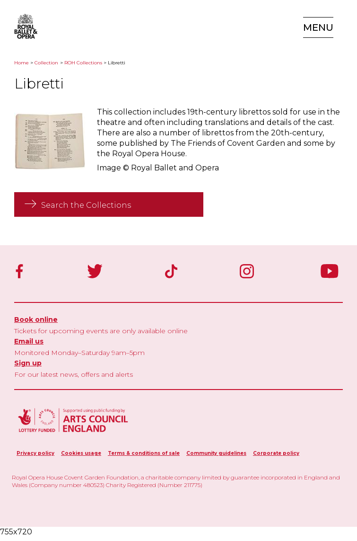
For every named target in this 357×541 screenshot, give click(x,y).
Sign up (28, 363)
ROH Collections (83, 63)
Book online (36, 319)
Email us (29, 341)
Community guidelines (216, 453)
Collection (46, 63)
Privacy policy (35, 453)
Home (21, 63)
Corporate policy (276, 453)
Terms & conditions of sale (144, 453)
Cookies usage (81, 453)
